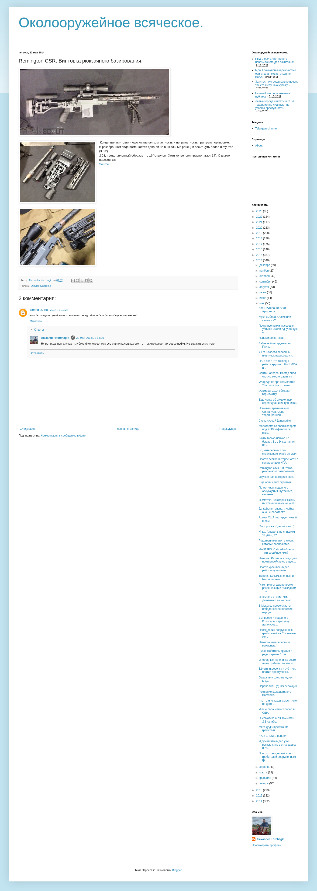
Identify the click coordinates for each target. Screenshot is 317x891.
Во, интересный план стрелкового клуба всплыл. (278, 452)
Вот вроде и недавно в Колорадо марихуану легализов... (274, 621)
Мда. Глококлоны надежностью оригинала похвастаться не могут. (275, 74)
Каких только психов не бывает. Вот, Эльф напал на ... (277, 442)
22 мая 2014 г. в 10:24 (54, 309)
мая (262, 303)
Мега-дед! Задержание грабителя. (274, 728)
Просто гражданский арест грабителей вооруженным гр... (277, 757)
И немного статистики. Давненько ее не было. (275, 598)
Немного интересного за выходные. (274, 644)
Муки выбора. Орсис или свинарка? (275, 318)
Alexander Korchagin (55, 337)
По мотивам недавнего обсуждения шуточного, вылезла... (276, 491)
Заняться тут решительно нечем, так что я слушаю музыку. (276, 83)
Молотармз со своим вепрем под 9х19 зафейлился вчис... (277, 429)
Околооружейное (41, 285)
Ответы (39, 329)
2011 (259, 801)
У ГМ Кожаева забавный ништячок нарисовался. (276, 353)
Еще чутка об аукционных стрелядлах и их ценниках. (278, 401)
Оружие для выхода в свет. (276, 477)
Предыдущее (228, 428)
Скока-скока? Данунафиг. (275, 420)
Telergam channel (266, 128)
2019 (259, 233)
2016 (259, 249)
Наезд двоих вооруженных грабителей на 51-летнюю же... (277, 633)
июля (263, 292)
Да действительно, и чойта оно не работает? (276, 510)
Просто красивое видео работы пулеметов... (274, 569)
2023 (259, 211)
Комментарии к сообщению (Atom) (63, 435)
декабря (265, 265)
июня (263, 298)
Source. (104, 164)
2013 (259, 790)
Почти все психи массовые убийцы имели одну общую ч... (278, 329)
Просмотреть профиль (266, 845)
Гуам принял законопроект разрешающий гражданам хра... (277, 588)
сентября (265, 281)
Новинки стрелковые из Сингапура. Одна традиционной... (274, 412)
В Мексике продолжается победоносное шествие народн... (276, 609)
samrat (34, 309)
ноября (264, 270)
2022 (259, 216)
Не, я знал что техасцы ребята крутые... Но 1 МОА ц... (278, 364)
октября (264, 276)
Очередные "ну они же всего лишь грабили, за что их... (277, 661)
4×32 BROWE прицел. (273, 735)
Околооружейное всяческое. (111, 22)
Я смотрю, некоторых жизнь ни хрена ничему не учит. (277, 501)
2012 (259, 795)
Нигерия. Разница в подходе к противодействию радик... (278, 560)
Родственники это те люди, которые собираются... (276, 542)
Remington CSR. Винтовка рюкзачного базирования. (277, 469)
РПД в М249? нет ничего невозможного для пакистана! (274, 60)
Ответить (36, 321)
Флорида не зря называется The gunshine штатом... (277, 383)
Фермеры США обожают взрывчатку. (274, 392)
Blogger (177, 870)
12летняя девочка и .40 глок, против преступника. (277, 670)
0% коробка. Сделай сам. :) (276, 526)
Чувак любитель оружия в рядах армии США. (275, 652)
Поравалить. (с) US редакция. (278, 686)
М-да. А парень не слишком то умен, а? (277, 533)
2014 (259, 260)
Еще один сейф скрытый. (275, 482)
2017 (259, 244)
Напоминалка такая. (272, 337)
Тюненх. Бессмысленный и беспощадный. (276, 577)
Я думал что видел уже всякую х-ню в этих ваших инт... (277, 745)
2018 (259, 238)
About (258, 145)
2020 (259, 227)
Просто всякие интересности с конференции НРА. (278, 461)
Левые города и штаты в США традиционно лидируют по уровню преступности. (274, 105)
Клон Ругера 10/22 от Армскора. (272, 309)
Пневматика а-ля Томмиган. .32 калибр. (277, 719)
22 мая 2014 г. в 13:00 (90, 337)
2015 (259, 255)
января (264, 783)
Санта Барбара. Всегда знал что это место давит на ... (277, 374)
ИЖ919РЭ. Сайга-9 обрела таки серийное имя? (276, 551)
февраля (265, 777)
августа (264, 287)
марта (263, 772)
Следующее (27, 428)
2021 (259, 222)
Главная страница (127, 428)
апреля (264, 767)
